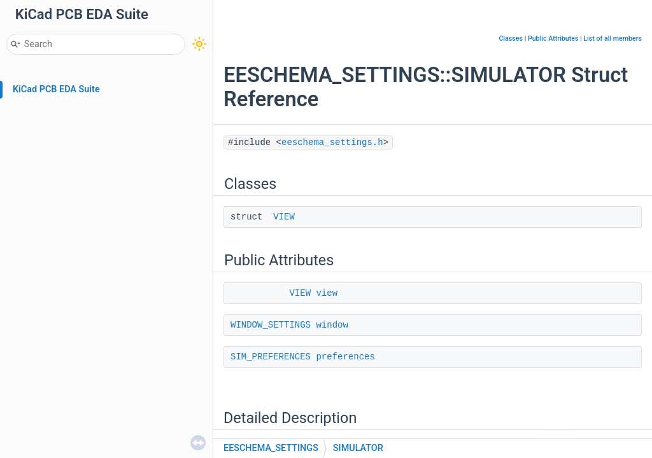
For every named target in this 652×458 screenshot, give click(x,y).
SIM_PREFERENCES (270, 357)
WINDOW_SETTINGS (270, 325)
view (326, 293)
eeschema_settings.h (332, 142)
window (332, 325)
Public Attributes (553, 38)
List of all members (612, 38)
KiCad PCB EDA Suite (56, 89)
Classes (511, 38)
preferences (345, 357)
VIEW (284, 217)
